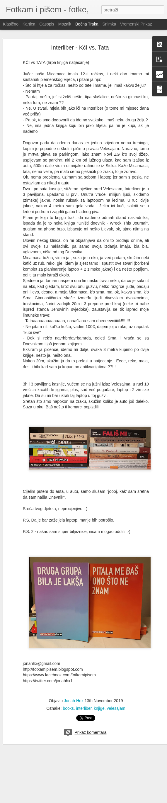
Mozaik (64, 24)
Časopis (46, 24)
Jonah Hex (74, 700)
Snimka (109, 24)
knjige (99, 708)
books (68, 708)
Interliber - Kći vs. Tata (80, 47)
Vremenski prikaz (136, 24)
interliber (84, 708)
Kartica (29, 24)
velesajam (116, 708)
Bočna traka (86, 24)
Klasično (10, 24)
